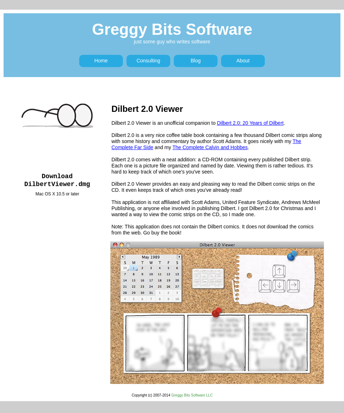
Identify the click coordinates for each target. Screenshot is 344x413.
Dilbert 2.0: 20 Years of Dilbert (250, 123)
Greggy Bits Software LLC (192, 395)
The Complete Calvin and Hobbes (210, 147)
